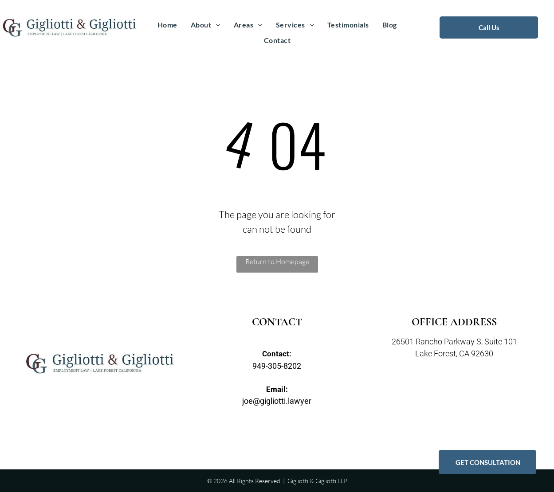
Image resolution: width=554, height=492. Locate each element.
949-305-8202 (276, 366)
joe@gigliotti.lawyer (276, 401)
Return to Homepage (277, 261)
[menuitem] (167, 24)
